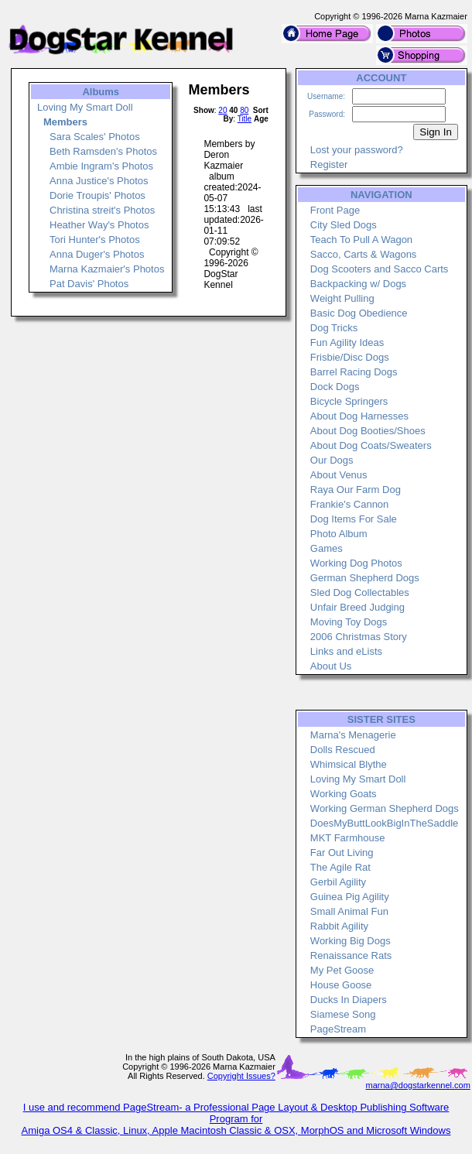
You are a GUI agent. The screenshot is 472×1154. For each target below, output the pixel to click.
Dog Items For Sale (353, 519)
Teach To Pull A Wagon (361, 239)
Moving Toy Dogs (348, 622)
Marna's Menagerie (353, 735)
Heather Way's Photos (99, 225)
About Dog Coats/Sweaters (371, 445)
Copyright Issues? (241, 1075)
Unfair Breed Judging (357, 607)
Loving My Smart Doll (85, 107)
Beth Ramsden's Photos (103, 151)
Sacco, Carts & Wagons (363, 254)
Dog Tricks (333, 328)
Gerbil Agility (338, 882)
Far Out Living (342, 852)
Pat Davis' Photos (89, 283)
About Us (330, 666)
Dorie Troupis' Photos (97, 195)
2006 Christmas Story (358, 636)
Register (328, 164)
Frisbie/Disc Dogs (349, 357)
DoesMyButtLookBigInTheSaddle (384, 823)
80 (244, 110)
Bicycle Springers (349, 401)
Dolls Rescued (342, 749)
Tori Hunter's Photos (95, 239)
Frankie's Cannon (349, 504)
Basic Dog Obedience (359, 313)
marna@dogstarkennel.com (418, 1085)
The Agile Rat (340, 867)
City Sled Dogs (343, 225)
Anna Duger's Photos (97, 254)
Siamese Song (343, 1014)
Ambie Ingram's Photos (101, 166)
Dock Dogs (335, 386)
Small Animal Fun (349, 911)
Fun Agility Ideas (347, 342)
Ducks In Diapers (348, 999)
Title (245, 119)
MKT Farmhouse (347, 838)
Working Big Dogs (350, 941)
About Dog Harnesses (359, 416)
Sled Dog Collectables (359, 592)
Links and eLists (346, 651)
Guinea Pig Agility (349, 896)
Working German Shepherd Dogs (384, 808)
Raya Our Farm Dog (355, 489)
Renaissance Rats (351, 955)
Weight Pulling (342, 298)
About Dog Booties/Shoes (368, 431)
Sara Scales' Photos (95, 136)
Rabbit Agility (339, 926)
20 (222, 110)
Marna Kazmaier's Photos (107, 269)
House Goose (341, 985)
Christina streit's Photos (102, 210)
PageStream (338, 1029)
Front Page (335, 210)
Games (326, 548)
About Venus (339, 475)
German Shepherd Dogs (364, 578)
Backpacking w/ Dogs (358, 283)
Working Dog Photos (356, 563)
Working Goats (343, 794)
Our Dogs (332, 460)
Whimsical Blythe (348, 764)
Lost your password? (356, 150)
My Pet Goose (342, 970)
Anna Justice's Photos (99, 181)
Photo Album (339, 533)
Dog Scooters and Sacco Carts (379, 269)
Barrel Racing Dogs (354, 372)
